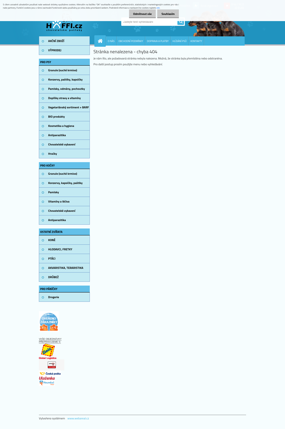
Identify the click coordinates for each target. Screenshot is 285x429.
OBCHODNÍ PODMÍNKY (131, 41)
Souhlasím (167, 14)
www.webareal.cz (78, 418)
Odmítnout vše (141, 14)
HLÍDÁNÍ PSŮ (179, 41)
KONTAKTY (196, 41)
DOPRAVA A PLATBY (158, 41)
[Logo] (64, 22)
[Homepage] (101, 40)
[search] (180, 21)
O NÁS (111, 41)
